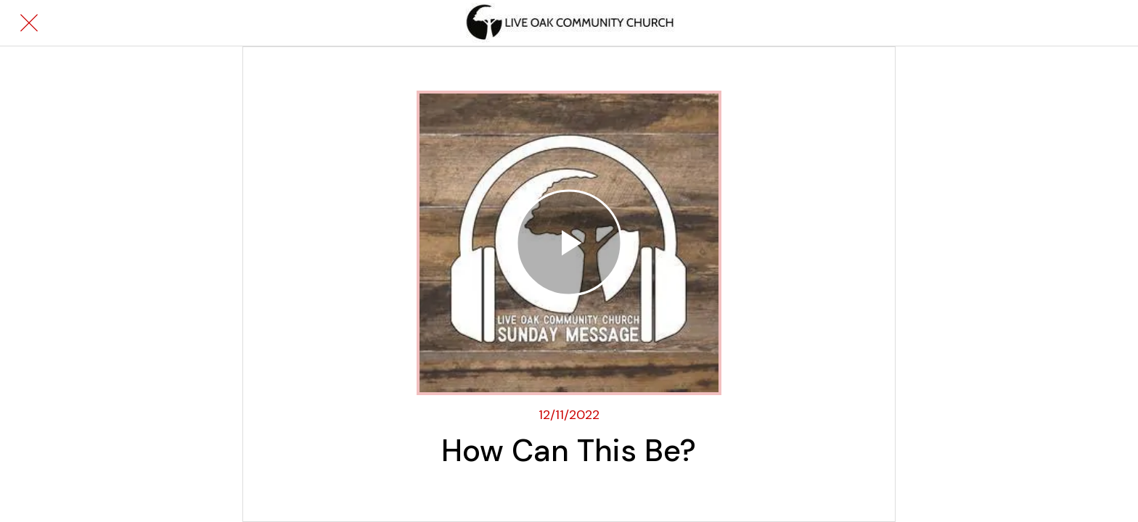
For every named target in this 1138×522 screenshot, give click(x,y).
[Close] (29, 23)
